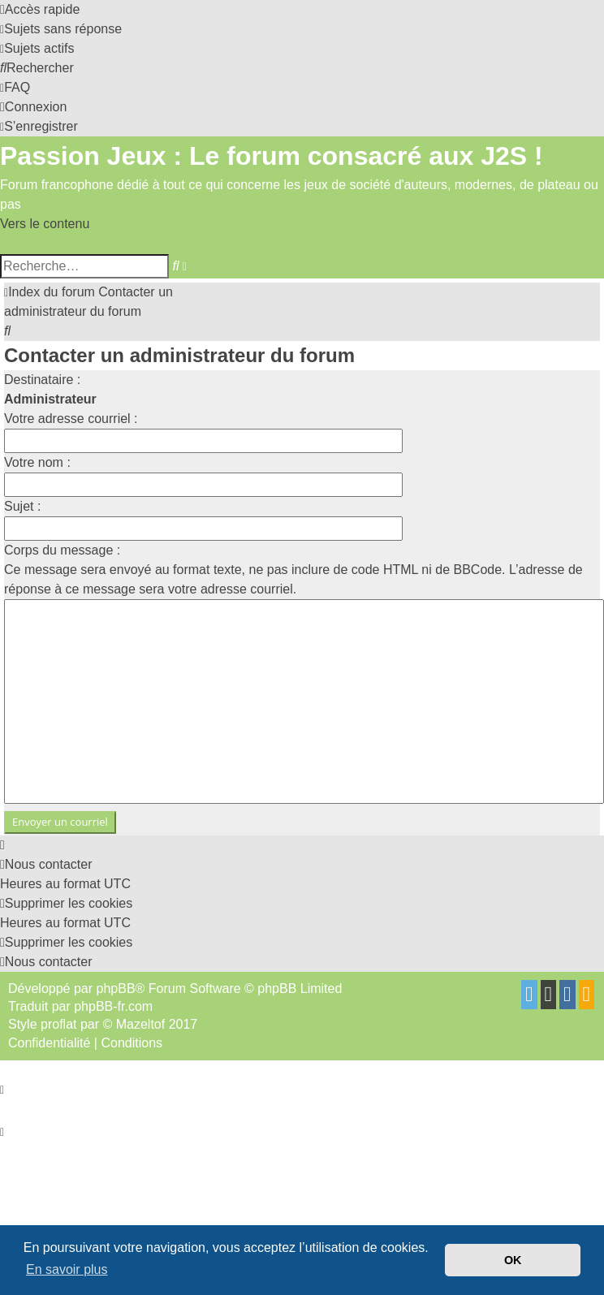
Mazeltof (140, 1024)
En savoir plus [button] (67, 1269)
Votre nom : (37, 462)
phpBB (116, 988)
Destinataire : (42, 379)
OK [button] (513, 1260)
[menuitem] (61, 29)
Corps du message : (62, 550)
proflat (58, 1024)
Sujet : (22, 506)
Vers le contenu (44, 224)
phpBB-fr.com (113, 1006)
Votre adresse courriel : (71, 418)
